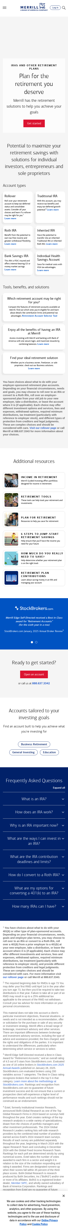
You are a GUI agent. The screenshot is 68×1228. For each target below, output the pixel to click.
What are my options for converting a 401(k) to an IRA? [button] (34, 891)
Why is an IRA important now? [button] (34, 825)
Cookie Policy (40, 1224)
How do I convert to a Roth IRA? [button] (34, 874)
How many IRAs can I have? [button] (34, 906)
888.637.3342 (41, 683)
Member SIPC (19, 1183)
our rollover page (13, 977)
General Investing (22, 752)
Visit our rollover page (43, 428)
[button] (4, 7)
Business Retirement (32, 744)
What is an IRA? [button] (34, 799)
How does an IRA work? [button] (34, 812)
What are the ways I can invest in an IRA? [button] (34, 841)
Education (48, 752)
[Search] (63, 7)
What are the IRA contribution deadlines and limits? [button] (34, 859)
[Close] (64, 1196)
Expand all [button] (59, 787)
